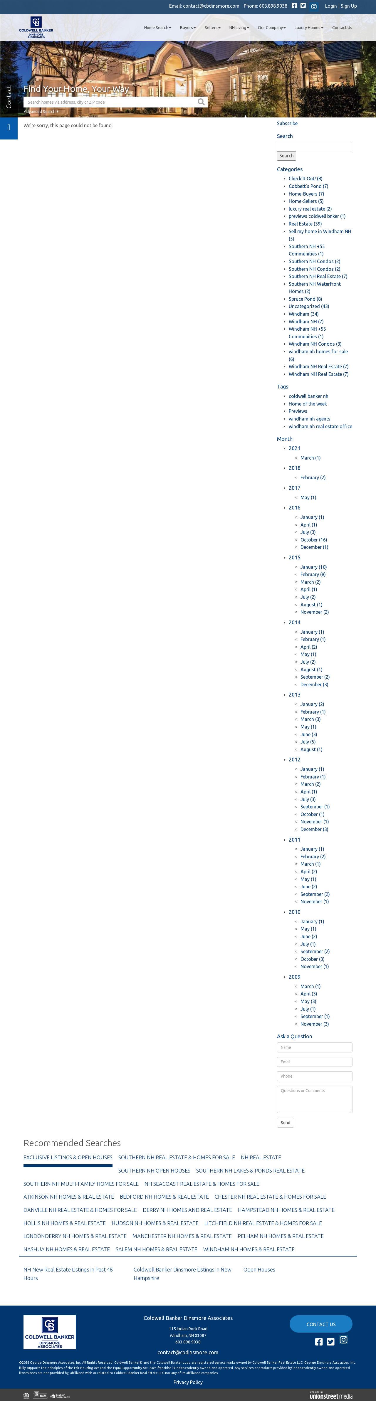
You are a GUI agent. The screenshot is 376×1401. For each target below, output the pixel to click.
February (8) (313, 574)
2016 (295, 507)
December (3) (314, 684)
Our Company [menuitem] (272, 27)
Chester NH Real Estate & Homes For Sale (270, 1197)
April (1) (309, 524)
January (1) (312, 517)
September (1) (315, 806)
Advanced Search (40, 111)
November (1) (315, 821)
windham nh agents (309, 418)
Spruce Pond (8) (305, 299)
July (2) (308, 597)
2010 (295, 912)
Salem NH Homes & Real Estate (156, 1249)
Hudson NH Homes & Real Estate (155, 1223)
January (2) (312, 704)
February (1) (313, 639)
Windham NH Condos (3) (315, 344)
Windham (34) (304, 314)
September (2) (315, 677)
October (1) (313, 814)
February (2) (313, 477)
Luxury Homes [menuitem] (309, 27)
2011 (295, 839)
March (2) (311, 582)
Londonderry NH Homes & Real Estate (75, 1236)
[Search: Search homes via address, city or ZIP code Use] (110, 102)
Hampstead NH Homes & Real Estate (286, 1210)
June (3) (309, 734)
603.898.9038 (273, 6)
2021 (295, 448)
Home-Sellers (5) (306, 201)
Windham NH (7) (306, 321)
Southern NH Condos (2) (314, 261)
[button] (202, 102)
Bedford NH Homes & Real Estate (164, 1197)
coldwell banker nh (308, 396)
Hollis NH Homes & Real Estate (65, 1223)
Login (331, 6)
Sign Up (349, 6)
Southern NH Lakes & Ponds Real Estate (250, 1170)
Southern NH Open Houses (154, 1170)
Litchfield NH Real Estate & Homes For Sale (263, 1223)
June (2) (309, 886)
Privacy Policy (188, 1382)
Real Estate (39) (305, 223)
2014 (295, 622)
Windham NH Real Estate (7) (319, 366)
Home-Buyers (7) (306, 193)
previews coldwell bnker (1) (317, 216)
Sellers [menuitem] (213, 27)
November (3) (315, 1024)
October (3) (313, 959)
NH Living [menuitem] (239, 27)
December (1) (314, 547)
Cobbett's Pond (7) (308, 186)
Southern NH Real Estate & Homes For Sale (176, 1157)
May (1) (308, 497)
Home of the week (308, 403)
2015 (295, 557)
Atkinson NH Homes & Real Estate (69, 1197)
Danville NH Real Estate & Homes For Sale (80, 1210)
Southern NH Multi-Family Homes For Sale (81, 1184)
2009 (295, 977)
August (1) (312, 604)
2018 (295, 468)
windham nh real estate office (320, 426)
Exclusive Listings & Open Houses (68, 1157)
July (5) (308, 741)
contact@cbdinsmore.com (211, 6)
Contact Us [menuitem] (342, 27)
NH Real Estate (261, 1157)
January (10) (314, 567)
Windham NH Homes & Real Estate (249, 1249)
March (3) (311, 719)
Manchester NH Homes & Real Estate (182, 1236)
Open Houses (259, 1269)
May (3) (308, 1001)
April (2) (309, 647)
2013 (295, 694)
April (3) (309, 993)
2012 (295, 759)
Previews (298, 411)
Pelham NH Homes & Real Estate (281, 1236)
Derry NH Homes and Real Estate (187, 1210)
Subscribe (287, 123)
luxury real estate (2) (310, 208)
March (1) (311, 457)
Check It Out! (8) (306, 178)
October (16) (314, 539)
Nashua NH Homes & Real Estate (67, 1249)
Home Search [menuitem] (157, 27)
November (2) (315, 612)
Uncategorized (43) (309, 306)
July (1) (308, 944)
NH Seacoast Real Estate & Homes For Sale (202, 1184)
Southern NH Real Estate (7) (318, 276)
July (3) (308, 532)
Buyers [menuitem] (188, 27)
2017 (295, 488)
